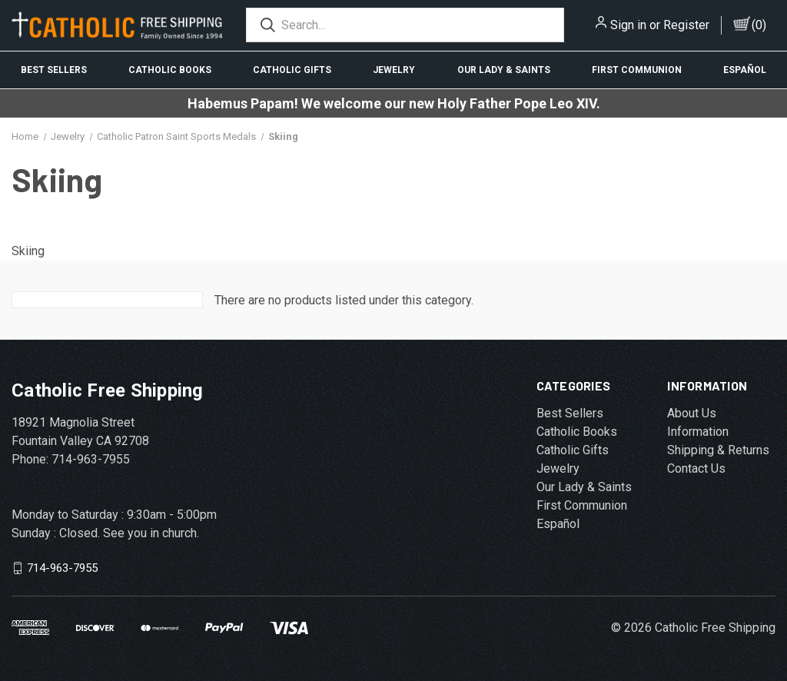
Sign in (628, 25)
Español (744, 70)
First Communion (637, 70)
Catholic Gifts (292, 70)
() (759, 25)
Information (698, 431)
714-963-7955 (62, 568)
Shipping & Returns (718, 450)
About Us (691, 413)
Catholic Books (169, 70)
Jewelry (394, 70)
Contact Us (696, 468)
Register (686, 25)
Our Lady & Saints (503, 70)
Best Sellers (54, 70)
